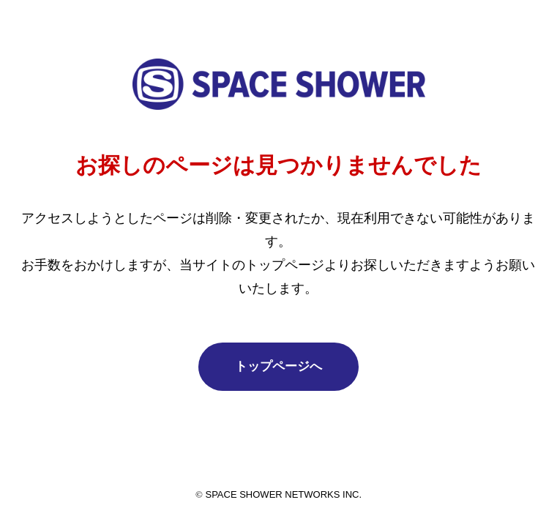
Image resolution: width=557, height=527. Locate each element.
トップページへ (278, 366)
